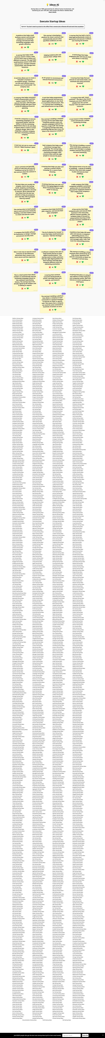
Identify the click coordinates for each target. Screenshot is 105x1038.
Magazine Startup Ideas (38, 972)
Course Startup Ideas (78, 691)
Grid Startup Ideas (16, 913)
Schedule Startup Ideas (17, 421)
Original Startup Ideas (37, 890)
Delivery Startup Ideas (57, 339)
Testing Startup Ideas (78, 512)
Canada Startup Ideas (57, 588)
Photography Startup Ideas (18, 899)
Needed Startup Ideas (37, 759)
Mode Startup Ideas (77, 832)
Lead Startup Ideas (56, 808)
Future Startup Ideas (57, 458)
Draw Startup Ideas (57, 1014)
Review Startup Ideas (17, 540)
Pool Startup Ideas (16, 684)
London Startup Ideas (78, 799)
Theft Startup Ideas (47, 1020)
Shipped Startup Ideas (78, 794)
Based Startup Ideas (77, 320)
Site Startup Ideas (36, 409)
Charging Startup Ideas (17, 568)
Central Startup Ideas (17, 658)
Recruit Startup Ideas (57, 654)
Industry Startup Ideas (17, 337)
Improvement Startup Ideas (39, 822)
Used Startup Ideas (17, 332)
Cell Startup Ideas (77, 769)
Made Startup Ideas (17, 441)
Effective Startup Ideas (37, 491)
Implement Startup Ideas (79, 925)
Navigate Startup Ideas (17, 546)
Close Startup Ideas (77, 658)
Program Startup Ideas (37, 397)
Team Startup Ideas (77, 339)
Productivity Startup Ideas (38, 486)
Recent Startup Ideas (57, 832)
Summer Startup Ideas (78, 696)
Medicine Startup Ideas (17, 789)
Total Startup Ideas (77, 857)
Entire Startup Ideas (57, 539)
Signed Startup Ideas (78, 551)
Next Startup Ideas (77, 390)
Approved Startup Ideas (38, 871)
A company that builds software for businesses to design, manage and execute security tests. (25, 234)
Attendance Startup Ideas (18, 918)
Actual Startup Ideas (17, 925)
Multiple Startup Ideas (37, 378)
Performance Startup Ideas (18, 402)
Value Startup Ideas (37, 556)
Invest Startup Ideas (37, 469)
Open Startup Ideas (37, 369)
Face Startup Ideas (56, 658)
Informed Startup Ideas (18, 689)
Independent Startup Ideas (18, 488)
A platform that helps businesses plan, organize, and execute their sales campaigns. (52, 211)
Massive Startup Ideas (78, 971)
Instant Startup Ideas (37, 630)
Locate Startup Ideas (57, 1007)
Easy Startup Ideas (77, 332)
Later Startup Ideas (77, 714)
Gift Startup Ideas (56, 570)
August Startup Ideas (78, 743)
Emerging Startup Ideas (38, 616)
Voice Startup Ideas (37, 407)
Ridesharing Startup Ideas (79, 946)
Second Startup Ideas (17, 617)
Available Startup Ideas (37, 376)
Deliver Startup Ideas (78, 456)
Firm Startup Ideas (77, 626)
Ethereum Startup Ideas (58, 721)
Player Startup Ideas (17, 1006)
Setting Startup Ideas (37, 663)
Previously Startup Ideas (18, 747)
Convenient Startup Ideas (79, 878)
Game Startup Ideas (37, 388)
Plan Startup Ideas (16, 358)
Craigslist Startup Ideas (38, 915)
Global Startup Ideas (77, 406)
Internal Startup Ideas (78, 602)
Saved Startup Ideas (57, 1000)
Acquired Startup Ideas (78, 778)
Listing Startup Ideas (17, 796)
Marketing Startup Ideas (38, 329)
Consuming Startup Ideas (58, 995)
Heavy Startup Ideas (17, 1004)
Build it (36, 33)
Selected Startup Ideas (37, 923)
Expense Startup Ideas (17, 672)
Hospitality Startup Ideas (38, 666)
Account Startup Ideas (78, 381)
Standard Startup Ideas (78, 724)
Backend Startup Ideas (78, 831)
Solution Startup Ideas (17, 362)
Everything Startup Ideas (78, 455)
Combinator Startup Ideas (38, 425)
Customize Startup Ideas (58, 623)
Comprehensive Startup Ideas (39, 768)
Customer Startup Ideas (58, 329)
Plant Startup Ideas (77, 876)
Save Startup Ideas (77, 358)
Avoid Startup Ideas (37, 519)
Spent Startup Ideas (17, 651)
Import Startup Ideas (37, 951)
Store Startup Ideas (37, 348)
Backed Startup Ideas (57, 495)
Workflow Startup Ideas (38, 750)
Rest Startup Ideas (36, 885)
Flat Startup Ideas (16, 783)
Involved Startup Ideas (57, 761)
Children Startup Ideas (37, 658)
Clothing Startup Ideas (78, 603)
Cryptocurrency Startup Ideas (80, 463)
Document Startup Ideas (78, 689)
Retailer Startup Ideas (17, 906)
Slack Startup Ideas (17, 399)
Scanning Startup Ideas (58, 796)
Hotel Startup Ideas (77, 481)
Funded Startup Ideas (37, 640)
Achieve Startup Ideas (17, 985)
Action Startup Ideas (57, 794)
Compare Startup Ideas (17, 463)
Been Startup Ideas (77, 348)
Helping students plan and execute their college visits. (52, 56)
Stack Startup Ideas (77, 749)
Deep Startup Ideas (77, 901)
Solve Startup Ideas (77, 488)
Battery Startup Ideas (57, 755)
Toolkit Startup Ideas (37, 568)
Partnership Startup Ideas (18, 745)
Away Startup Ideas (77, 651)
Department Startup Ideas (58, 708)
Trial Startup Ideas (56, 939)
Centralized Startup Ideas (38, 672)
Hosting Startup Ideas (57, 642)
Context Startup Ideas (78, 976)
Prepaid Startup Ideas (57, 976)
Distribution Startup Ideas (79, 638)
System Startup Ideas (78, 325)
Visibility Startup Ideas (37, 983)
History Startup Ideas (57, 516)
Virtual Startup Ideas (17, 343)
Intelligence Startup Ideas (79, 392)
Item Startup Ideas (16, 656)
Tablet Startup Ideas (17, 890)
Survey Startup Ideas (17, 873)
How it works (52, 12)
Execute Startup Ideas (57, 878)
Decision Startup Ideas (37, 710)
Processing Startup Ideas (38, 498)
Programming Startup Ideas (19, 637)
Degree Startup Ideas (17, 997)
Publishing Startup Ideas (18, 714)
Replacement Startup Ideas (79, 974)
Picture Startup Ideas (78, 623)
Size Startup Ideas (16, 738)
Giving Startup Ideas (17, 418)
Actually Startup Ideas (37, 670)
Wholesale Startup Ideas (78, 1004)
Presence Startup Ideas (58, 483)
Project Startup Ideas (57, 386)
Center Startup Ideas (37, 598)
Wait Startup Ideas (36, 859)
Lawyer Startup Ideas (78, 860)
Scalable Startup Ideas (57, 929)
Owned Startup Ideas (37, 824)
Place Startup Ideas (57, 351)
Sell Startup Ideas (36, 323)
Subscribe (85, 1035)
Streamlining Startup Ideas (38, 813)
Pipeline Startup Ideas (78, 707)
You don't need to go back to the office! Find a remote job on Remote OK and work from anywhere (55, 26)
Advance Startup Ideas (17, 790)
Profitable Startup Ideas (58, 498)
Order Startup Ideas (17, 350)
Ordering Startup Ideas (37, 512)
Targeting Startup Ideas (58, 542)
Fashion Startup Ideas (78, 470)
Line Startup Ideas (16, 584)
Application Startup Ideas (18, 428)
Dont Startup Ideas (16, 360)
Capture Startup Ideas (57, 691)
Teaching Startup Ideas (78, 733)
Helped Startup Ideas (17, 733)
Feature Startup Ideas (17, 553)
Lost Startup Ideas (36, 637)
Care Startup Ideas (36, 350)
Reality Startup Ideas (77, 458)
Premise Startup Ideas (37, 944)
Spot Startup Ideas (77, 752)
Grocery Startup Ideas (37, 467)
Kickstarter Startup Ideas (78, 843)
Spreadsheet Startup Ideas (58, 944)
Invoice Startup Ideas (17, 885)
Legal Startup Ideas (77, 402)
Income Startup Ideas (78, 514)
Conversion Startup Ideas (38, 904)
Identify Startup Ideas (57, 397)
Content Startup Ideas (17, 329)
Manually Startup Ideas (38, 999)
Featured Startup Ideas (17, 845)
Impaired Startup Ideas (38, 796)
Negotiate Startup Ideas (38, 783)
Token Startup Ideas (57, 941)
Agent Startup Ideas (37, 707)
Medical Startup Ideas (17, 341)
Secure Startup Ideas (77, 395)
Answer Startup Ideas (57, 647)
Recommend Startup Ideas (79, 694)
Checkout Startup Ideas (78, 979)
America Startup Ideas (37, 591)
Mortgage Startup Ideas (18, 661)
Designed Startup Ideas (58, 355)
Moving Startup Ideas (57, 561)
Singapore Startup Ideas (58, 1013)
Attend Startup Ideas (17, 1018)
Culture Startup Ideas (17, 740)
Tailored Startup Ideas (78, 761)
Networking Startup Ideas (58, 596)
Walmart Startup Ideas (17, 834)
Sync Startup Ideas (56, 825)
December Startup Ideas (38, 1006)
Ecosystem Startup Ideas (58, 714)
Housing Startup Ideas (37, 610)
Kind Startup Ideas (77, 409)
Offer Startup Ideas (77, 379)
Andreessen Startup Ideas (38, 986)
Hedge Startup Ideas (37, 1009)
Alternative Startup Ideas (18, 460)
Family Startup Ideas (57, 390)
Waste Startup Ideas (17, 500)
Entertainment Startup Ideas (79, 766)
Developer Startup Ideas (58, 575)
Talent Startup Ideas (37, 421)
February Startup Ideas (58, 890)
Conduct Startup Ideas (57, 902)
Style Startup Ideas (56, 551)
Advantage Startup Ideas (18, 607)
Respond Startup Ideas (17, 705)
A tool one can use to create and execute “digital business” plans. (25, 146)
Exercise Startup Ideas (17, 679)
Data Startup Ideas (56, 318)
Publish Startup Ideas (78, 612)
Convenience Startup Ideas (38, 862)
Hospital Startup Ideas (57, 637)
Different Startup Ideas (37, 343)
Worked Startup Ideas (17, 640)
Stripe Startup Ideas (57, 769)
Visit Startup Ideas (56, 897)
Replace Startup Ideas (17, 498)
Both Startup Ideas (56, 448)
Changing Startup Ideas (58, 857)
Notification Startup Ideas (18, 897)
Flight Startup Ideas (57, 614)
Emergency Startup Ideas (18, 691)
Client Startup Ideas (77, 537)
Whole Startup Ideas (17, 675)
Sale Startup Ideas (77, 446)
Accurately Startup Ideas (18, 948)
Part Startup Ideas (77, 518)
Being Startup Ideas (17, 393)
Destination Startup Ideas (38, 735)
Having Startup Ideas (17, 365)
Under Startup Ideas (37, 537)
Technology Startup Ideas (79, 346)
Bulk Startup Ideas (77, 656)
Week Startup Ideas (77, 628)
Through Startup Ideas (78, 327)
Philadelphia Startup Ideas (38, 747)
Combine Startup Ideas (58, 946)
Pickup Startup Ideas (57, 950)
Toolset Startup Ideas (78, 614)
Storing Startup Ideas (78, 817)
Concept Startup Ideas (17, 670)
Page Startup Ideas (17, 582)
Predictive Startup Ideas (78, 540)
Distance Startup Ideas (78, 988)
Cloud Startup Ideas (77, 344)
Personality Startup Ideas (38, 1007)
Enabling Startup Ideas (17, 563)
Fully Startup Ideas (16, 797)
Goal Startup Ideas (36, 357)
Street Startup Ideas (57, 750)
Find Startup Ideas (77, 318)
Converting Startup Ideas (79, 986)
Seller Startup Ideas (57, 948)
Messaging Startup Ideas (58, 367)
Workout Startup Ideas (57, 652)
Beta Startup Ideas (77, 393)
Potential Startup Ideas (78, 460)
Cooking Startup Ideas (37, 726)
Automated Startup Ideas (38, 416)
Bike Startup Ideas (56, 546)
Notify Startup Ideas (37, 1004)
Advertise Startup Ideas (58, 811)
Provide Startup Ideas (57, 341)
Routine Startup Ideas (78, 972)
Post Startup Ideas (16, 456)
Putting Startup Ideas (17, 862)
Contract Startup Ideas (37, 586)
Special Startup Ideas (57, 797)
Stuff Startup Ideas (36, 551)
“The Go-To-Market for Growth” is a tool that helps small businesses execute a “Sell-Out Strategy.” (52, 234)
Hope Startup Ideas (37, 934)
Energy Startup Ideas (57, 411)
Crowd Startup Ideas (37, 689)
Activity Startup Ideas (78, 526)
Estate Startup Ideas (17, 351)
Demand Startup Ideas (37, 362)
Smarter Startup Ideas (57, 824)
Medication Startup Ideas (38, 825)
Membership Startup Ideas (38, 728)
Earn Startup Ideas (16, 497)
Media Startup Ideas (77, 329)
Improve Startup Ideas (17, 357)
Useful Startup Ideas (17, 659)
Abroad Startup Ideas (78, 771)
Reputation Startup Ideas (58, 776)
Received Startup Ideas (37, 797)
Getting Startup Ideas (57, 406)
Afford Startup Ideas (37, 752)
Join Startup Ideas (16, 811)
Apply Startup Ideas (57, 526)
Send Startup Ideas (57, 350)
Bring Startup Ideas (77, 360)
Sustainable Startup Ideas (58, 679)
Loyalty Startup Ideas (57, 484)
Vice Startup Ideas (36, 1014)
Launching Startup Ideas (38, 456)
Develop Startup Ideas (17, 486)
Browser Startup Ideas (57, 518)
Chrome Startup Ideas (37, 845)
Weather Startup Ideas (17, 647)
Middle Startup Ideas (78, 665)
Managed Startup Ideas (38, 773)
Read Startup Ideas (57, 511)
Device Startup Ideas (57, 357)
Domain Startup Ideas (78, 811)
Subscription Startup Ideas (79, 372)
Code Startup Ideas (37, 400)
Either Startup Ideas (57, 850)
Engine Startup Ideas (17, 442)
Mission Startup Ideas (78, 703)
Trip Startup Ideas (36, 700)
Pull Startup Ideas (56, 736)
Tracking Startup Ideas (17, 353)
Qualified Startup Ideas (17, 993)
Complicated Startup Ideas (38, 943)
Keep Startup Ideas (57, 348)
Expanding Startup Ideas (38, 742)
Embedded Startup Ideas (78, 1000)
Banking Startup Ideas (78, 476)
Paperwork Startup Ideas (38, 694)
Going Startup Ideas (37, 465)
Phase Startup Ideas (17, 852)
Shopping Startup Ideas (78, 407)
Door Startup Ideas (57, 593)
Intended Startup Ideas (58, 895)
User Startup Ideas (16, 376)
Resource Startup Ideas (38, 743)
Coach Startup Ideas (17, 864)
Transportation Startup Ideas (19, 619)
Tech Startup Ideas (77, 367)
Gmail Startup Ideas (17, 1002)
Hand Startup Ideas (17, 677)
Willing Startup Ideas (17, 766)
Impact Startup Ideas (17, 600)
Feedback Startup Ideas (78, 400)
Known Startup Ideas (78, 677)
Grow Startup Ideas (77, 388)
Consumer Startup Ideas (78, 423)
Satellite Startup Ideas (17, 773)
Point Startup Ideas (37, 511)
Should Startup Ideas (57, 565)
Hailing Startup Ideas (78, 866)
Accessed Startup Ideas (17, 983)
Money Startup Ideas (17, 325)
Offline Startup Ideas (57, 686)
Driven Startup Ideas (77, 428)
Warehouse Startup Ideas (38, 679)
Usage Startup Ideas (37, 504)
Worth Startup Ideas (37, 589)
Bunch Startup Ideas (77, 742)
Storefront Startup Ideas (18, 829)
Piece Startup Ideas (77, 740)
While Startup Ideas (37, 385)
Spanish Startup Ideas (37, 873)
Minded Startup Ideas (37, 883)
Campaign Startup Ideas (38, 673)
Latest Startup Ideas (77, 726)
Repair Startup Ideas (77, 644)
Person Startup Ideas (57, 376)
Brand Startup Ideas (77, 442)
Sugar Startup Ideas (37, 993)
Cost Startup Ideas (56, 369)
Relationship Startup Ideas (79, 607)
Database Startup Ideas (58, 432)
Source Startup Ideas (57, 393)
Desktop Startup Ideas (37, 600)
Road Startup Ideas (37, 804)
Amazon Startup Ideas (57, 381)
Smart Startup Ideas (37, 337)
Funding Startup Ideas (17, 355)
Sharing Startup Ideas (37, 341)
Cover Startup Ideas (57, 822)
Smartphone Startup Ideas (58, 399)
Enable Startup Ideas (57, 612)
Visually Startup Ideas (37, 766)
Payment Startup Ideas (37, 358)
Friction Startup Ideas (78, 915)
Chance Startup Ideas (78, 890)
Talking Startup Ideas (37, 908)
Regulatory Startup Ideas (79, 874)
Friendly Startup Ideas (37, 547)
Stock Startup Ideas (17, 493)
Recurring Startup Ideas (38, 523)
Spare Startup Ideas (57, 663)
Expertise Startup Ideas (78, 729)
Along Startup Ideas (57, 803)
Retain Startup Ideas (57, 871)
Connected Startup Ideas (18, 455)
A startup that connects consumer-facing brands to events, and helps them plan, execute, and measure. (52, 277)
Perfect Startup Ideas (37, 794)
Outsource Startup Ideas (58, 852)
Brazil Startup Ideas (77, 635)
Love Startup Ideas (56, 726)
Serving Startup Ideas (78, 913)
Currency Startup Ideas (37, 532)
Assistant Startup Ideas (58, 346)
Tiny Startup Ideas (36, 895)
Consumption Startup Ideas (59, 670)
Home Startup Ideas (37, 325)
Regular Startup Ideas (37, 929)
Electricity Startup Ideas (38, 775)
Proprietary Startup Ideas (38, 785)
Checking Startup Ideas (38, 719)
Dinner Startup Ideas (78, 908)
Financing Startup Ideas (38, 612)
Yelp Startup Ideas (16, 782)
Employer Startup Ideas (58, 818)
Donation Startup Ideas (58, 972)
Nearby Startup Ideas (17, 549)
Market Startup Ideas (57, 336)
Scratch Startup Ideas (57, 799)
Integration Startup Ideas (38, 846)
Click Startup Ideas (36, 572)
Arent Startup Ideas (57, 712)
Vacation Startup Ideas (37, 558)
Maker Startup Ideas (77, 850)
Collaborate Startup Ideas (38, 381)
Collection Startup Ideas (58, 640)
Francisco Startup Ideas (38, 428)
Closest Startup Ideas (78, 846)
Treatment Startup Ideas (58, 649)
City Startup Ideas (16, 374)
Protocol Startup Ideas (57, 839)
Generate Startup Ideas (38, 495)
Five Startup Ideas (56, 775)
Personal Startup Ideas (78, 336)
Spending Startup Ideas (78, 420)
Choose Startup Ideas (78, 521)
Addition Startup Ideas (78, 834)
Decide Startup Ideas (37, 624)
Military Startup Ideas (37, 780)
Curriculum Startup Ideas (58, 993)
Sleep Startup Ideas (57, 509)
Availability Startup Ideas (18, 972)
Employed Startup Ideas (18, 869)
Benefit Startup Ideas (78, 1002)
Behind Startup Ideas (37, 633)
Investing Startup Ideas (58, 586)
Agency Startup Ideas (57, 591)
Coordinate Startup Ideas (38, 682)
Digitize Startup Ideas (57, 971)
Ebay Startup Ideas (36, 701)
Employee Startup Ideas (78, 364)
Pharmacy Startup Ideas (58, 988)
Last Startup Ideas (36, 553)
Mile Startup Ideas (56, 904)
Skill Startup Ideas (77, 871)
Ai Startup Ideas (76, 323)
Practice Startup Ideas (17, 750)
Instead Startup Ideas (37, 423)
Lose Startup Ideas (16, 971)
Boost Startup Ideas (17, 832)
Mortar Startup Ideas (57, 762)
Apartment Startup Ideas (58, 581)
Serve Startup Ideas (17, 588)
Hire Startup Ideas (36, 351)
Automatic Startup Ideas (58, 846)
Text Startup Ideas (36, 367)
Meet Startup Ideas (77, 542)
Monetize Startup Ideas (18, 581)
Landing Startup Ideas (17, 824)
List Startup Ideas (56, 378)
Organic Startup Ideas (57, 815)
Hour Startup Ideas (57, 633)
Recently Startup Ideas (37, 621)
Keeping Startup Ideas (17, 575)
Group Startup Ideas (37, 390)
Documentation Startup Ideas (29, 1020)
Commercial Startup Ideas (18, 673)
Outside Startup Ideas (17, 778)
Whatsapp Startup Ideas (78, 776)
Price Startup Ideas (57, 418)
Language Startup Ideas (38, 444)
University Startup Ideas (38, 687)
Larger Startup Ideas (57, 672)
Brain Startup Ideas (37, 979)
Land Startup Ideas (16, 902)
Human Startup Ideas (17, 427)
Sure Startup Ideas (56, 469)
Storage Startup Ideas (37, 490)
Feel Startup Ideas (77, 735)
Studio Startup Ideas (77, 712)
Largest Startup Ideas (17, 698)
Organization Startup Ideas (79, 698)
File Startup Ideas (16, 579)
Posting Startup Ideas (17, 923)
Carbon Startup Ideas (37, 661)
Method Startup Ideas (37, 899)
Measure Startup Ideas (17, 502)
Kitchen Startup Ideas (78, 624)
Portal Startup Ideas (77, 728)
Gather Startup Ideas (37, 969)
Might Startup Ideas (17, 605)
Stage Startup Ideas (77, 546)
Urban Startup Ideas (37, 505)
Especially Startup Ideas (18, 598)
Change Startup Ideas (57, 528)
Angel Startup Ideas (77, 873)
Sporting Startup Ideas (78, 1007)
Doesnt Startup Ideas (37, 560)
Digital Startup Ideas (57, 322)
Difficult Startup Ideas (37, 918)
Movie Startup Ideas (37, 708)
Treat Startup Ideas (77, 755)
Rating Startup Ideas (37, 1013)
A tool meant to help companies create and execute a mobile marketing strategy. (80, 120)
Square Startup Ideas (37, 820)
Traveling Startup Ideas (38, 721)
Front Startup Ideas (37, 668)
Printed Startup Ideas (37, 628)
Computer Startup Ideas (78, 421)
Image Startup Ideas (77, 738)
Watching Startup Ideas (58, 936)
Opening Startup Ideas (78, 967)
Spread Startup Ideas (57, 997)
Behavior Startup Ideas (57, 547)
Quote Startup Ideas (57, 885)
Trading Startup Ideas (57, 600)
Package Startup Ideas (17, 696)
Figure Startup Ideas (57, 504)
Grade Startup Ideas (17, 700)
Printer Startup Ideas (37, 675)
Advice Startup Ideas (57, 470)
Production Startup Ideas (38, 575)
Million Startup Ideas (77, 334)
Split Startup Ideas (16, 915)
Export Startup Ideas (77, 1013)
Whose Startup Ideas (37, 937)
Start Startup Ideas (36, 446)
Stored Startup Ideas (37, 978)
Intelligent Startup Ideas (38, 852)
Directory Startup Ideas (17, 680)
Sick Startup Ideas (16, 974)
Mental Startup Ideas (37, 596)
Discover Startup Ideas (78, 497)
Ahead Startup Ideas (17, 943)
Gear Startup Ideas (16, 962)
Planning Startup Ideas (37, 451)
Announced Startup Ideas (38, 878)
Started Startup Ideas (17, 533)
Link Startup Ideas (16, 644)
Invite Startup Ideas (17, 883)
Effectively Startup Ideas (78, 570)
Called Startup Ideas (57, 420)
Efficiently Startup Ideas (78, 502)
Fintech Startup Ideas (57, 582)
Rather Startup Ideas (77, 462)
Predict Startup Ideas (57, 416)
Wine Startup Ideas (17, 761)
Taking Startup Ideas (77, 425)
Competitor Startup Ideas (38, 717)
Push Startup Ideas (16, 855)
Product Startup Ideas (57, 323)
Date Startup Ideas (77, 511)
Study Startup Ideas (57, 740)
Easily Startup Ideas (77, 362)
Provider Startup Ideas (37, 595)
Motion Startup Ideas (37, 936)
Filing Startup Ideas (57, 974)
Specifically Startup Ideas (18, 759)
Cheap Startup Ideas (57, 677)
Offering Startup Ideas (57, 395)
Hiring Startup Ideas (37, 365)
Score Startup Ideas (57, 523)
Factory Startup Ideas (17, 986)
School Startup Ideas (77, 441)
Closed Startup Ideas (77, 705)
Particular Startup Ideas (58, 607)
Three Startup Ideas (57, 549)
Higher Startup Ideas (57, 790)
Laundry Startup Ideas (37, 792)
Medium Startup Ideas (57, 505)
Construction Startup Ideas (18, 509)
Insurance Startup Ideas (18, 334)
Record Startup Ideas (37, 500)
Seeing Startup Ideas (37, 850)
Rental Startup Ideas (17, 477)
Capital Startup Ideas (57, 455)
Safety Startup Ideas (57, 560)
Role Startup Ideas (77, 867)
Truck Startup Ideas (17, 878)
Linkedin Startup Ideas (37, 472)
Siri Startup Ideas (16, 992)
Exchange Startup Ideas (78, 483)
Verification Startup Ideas (38, 948)
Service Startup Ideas (17, 320)
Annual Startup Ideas (57, 635)
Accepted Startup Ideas (17, 836)
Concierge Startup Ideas (58, 521)
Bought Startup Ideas (57, 901)
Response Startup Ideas (38, 901)
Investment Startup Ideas (79, 430)
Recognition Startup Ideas (79, 591)
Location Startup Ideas (57, 388)
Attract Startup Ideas (57, 937)
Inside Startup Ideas (37, 818)
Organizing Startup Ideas (38, 619)
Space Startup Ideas (17, 369)
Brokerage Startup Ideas (18, 1014)
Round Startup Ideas (37, 462)
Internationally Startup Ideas (19, 776)
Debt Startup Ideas (57, 530)
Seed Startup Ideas (16, 411)
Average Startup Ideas (57, 638)
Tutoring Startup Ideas (78, 895)
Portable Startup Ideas (17, 929)
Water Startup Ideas (37, 525)
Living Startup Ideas (37, 561)
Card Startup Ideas (16, 339)
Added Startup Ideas (37, 955)
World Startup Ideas (37, 336)
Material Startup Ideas (57, 955)
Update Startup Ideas (78, 838)
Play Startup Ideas (77, 484)
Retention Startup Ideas (58, 710)
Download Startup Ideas (18, 808)
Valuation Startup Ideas (38, 981)
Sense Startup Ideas (37, 540)
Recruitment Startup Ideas (38, 778)
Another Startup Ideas (17, 444)
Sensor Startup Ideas (78, 701)
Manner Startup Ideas (37, 906)
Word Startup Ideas (77, 881)
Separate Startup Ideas (57, 860)
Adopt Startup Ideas (77, 969)
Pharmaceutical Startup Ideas (39, 957)
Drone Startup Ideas (17, 603)
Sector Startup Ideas (17, 638)
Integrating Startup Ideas (79, 682)
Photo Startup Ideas (57, 479)
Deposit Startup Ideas (37, 950)
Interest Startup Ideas (17, 547)
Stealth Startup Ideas (78, 864)
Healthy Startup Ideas (17, 624)
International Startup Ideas (79, 491)
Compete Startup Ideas (78, 556)
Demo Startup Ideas (77, 796)
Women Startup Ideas (37, 449)
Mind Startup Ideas (57, 990)
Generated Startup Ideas (18, 694)
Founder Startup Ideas (57, 437)
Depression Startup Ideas (79, 995)
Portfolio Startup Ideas (78, 472)
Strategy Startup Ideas (57, 731)
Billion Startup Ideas (17, 453)
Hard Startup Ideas (77, 610)
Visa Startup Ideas (56, 943)
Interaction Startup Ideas (79, 937)
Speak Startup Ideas (37, 876)
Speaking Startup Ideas (58, 874)
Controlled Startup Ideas (18, 703)
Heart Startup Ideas (57, 768)
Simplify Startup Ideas (57, 605)
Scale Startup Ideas (37, 413)
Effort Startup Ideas (57, 887)
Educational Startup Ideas (58, 843)
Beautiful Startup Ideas (37, 941)
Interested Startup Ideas (38, 518)
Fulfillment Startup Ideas (18, 815)
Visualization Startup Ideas (58, 698)
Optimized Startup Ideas (78, 911)
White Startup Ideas (77, 693)
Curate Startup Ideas (17, 859)
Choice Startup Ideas (77, 808)
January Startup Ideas (17, 848)
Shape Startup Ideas (37, 971)
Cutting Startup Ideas (78, 736)
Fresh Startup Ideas (77, 686)
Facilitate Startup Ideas (78, 923)
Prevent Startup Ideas (17, 591)
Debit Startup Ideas (77, 647)
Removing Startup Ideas (78, 965)
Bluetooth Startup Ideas (78, 885)
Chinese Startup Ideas (78, 663)
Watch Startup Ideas (57, 556)
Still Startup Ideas (56, 474)
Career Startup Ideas (17, 654)
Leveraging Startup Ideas (58, 957)
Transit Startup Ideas (57, 864)
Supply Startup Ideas (57, 379)
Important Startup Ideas (78, 584)
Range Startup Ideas (77, 572)
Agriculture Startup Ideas (58, 1016)
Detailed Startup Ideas (37, 1018)
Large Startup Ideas (57, 383)
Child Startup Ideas (77, 958)
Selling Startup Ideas (57, 343)
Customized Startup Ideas (38, 516)
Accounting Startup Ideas (38, 427)
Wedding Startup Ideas (78, 859)
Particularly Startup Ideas (58, 934)
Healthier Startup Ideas (58, 881)
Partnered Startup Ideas (18, 757)
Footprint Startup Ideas (58, 766)
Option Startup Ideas (57, 651)
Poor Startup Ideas (16, 892)
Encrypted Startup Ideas (78, 852)
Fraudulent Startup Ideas (79, 941)
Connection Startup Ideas (38, 1000)
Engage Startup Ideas (17, 561)
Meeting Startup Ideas (37, 631)
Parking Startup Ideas (57, 442)
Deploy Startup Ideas (78, 666)
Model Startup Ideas (37, 383)
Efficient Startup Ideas (37, 379)
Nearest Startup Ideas (17, 908)
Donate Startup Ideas (17, 708)
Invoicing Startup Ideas (17, 652)
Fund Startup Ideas (77, 530)
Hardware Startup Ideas (18, 423)
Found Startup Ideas (37, 808)
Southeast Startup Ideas (78, 845)
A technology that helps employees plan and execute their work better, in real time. (80, 57)
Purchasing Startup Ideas (38, 738)
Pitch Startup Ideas (16, 554)
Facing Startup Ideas (77, 754)
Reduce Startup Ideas (78, 414)
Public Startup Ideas (37, 420)
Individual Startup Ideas (78, 567)
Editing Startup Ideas (78, 539)
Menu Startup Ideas (17, 794)
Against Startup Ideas (78, 600)
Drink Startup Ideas (17, 822)
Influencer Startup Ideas (58, 918)
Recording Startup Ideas (58, 773)
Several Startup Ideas (17, 666)
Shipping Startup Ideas (57, 486)
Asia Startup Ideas (36, 665)
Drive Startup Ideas (57, 540)
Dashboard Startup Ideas (58, 414)
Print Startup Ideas (36, 684)
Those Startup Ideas (77, 371)
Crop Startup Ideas (36, 790)
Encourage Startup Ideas (78, 839)
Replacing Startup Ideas (78, 1011)
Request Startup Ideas (78, 582)
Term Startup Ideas (57, 532)
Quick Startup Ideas (37, 691)
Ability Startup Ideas (57, 425)
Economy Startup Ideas (17, 505)
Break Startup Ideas (37, 967)
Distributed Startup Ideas (58, 621)
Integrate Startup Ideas (38, 463)
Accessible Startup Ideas (58, 465)
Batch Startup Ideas (37, 644)
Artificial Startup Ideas (78, 418)
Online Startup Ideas (17, 322)
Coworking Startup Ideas (18, 951)
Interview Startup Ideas (18, 850)
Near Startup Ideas (77, 829)
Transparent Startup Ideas (38, 567)
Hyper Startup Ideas (77, 904)
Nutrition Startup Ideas (58, 866)
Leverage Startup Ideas (58, 841)
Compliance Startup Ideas (18, 507)
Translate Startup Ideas (38, 827)
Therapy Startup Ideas (57, 817)
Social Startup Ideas (77, 322)
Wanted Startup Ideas (57, 978)
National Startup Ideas (17, 762)
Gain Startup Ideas (56, 764)
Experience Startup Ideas (58, 360)
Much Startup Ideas (17, 404)
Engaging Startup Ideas (78, 804)
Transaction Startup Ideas (58, 659)
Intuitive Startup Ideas (37, 755)
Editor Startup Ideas (37, 811)
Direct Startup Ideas (57, 572)
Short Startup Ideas (77, 504)
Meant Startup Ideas (77, 353)
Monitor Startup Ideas (57, 385)
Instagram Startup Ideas (58, 439)
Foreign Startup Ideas (57, 810)
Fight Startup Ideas (77, 962)
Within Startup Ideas (37, 470)
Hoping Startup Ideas (57, 780)
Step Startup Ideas (56, 696)
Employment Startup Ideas (79, 981)
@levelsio (56, 6)
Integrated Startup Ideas (78, 560)
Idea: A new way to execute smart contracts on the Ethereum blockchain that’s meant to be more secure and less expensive (25, 254)
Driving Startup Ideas (17, 470)
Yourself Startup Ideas (17, 934)
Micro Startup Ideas (37, 448)
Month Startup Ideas (57, 400)
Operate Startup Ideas (57, 813)
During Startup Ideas (17, 686)
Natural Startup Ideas (78, 589)
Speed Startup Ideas (37, 626)
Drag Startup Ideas (36, 736)
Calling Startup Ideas (37, 843)
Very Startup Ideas (16, 602)
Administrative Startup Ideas (79, 964)
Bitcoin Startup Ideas (17, 544)
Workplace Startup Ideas (58, 602)
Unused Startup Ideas (17, 610)
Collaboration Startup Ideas (59, 490)
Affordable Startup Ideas (18, 462)
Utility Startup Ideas (77, 687)
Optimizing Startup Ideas (38, 894)
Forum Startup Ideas (17, 937)
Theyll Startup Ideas (37, 715)
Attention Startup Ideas (18, 881)
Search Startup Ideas (57, 362)
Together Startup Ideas (78, 383)
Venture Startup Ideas (57, 537)
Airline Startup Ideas (37, 745)
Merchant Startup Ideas (18, 950)
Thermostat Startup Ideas (58, 787)
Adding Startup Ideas (57, 804)
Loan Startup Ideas (57, 402)
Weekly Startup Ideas (57, 757)
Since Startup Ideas (17, 491)
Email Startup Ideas (77, 343)
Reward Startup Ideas (57, 1009)
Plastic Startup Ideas (77, 824)
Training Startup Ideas (78, 437)
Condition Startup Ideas (78, 780)
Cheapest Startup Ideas (18, 663)
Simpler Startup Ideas (57, 1004)
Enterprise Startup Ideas (78, 404)
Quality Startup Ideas (17, 416)
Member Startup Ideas (17, 916)
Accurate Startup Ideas (78, 595)
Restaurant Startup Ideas (18, 407)
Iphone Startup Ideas (78, 586)
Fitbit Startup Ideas (57, 922)
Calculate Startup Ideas (38, 897)
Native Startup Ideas (17, 621)
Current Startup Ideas (37, 497)
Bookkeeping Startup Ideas (38, 874)
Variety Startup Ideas (17, 430)
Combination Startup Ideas (18, 537)
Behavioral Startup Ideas (58, 915)
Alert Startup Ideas (16, 810)
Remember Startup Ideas (38, 867)
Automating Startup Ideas (79, 561)
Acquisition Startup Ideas (18, 764)
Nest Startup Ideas (77, 978)
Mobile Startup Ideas (17, 323)
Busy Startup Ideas (77, 806)
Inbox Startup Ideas (37, 693)
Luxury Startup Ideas (78, 953)
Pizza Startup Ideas (37, 839)
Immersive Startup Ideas (38, 866)
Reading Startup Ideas (17, 853)
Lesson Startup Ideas (37, 946)
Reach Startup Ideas (57, 497)
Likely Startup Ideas (17, 614)
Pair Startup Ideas (77, 797)
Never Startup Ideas (57, 916)
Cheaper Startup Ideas (78, 477)
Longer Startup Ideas (17, 804)
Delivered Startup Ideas (78, 516)
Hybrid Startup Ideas (17, 742)
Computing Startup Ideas (79, 950)
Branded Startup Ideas (78, 554)
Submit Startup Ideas (17, 1009)
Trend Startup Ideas (37, 1016)
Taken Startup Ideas (57, 829)
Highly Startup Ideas (37, 930)
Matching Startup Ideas (58, 577)
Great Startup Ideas (77, 670)
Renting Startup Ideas (17, 635)
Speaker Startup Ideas (37, 848)
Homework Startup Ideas (38, 922)
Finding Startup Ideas (17, 406)
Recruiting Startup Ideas (78, 479)
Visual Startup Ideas (17, 439)
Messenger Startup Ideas (18, 736)
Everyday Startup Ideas (37, 769)
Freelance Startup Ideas (38, 402)
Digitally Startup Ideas (57, 880)
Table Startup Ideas (57, 724)
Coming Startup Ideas (78, 645)
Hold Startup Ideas (56, 899)
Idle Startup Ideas (56, 983)
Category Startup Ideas (58, 831)
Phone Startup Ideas (37, 332)
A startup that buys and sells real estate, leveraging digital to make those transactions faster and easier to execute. (53, 187)
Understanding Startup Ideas (19, 693)
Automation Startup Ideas (38, 474)
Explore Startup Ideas (17, 839)
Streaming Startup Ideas (38, 539)
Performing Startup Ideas (18, 817)
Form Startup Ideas (17, 526)
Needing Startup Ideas (57, 722)
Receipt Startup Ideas (37, 990)
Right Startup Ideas (37, 344)
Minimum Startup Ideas (38, 855)
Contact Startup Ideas (37, 645)
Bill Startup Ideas (36, 577)
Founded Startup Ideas (78, 399)
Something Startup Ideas (58, 645)
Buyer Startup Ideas (37, 799)
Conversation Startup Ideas (39, 810)
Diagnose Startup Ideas (18, 969)
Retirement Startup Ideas (58, 535)
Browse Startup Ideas (17, 838)
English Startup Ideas (17, 682)
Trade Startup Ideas (77, 535)
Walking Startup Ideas (17, 792)
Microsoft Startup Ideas (18, 712)
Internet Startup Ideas (57, 371)
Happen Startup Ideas (37, 927)
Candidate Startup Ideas (38, 911)
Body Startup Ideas (17, 731)
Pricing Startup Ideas (37, 603)
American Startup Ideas (78, 679)
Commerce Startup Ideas (58, 364)
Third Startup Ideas (37, 521)
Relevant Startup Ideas (37, 584)
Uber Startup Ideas (16, 390)
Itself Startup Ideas (17, 577)
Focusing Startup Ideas (57, 563)
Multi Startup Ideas (17, 726)
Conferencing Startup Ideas (39, 787)
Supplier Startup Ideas (78, 1016)
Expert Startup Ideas (37, 1011)
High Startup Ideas (16, 383)
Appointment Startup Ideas (18, 775)
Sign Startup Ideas (16, 551)
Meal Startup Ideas (77, 544)
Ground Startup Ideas (57, 747)
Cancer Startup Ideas (37, 836)
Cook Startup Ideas (17, 722)
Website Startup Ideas (78, 350)
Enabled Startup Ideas (78, 673)
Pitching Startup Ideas (57, 693)
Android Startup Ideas (57, 467)
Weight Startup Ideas (57, 738)
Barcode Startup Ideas (17, 953)
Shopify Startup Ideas (17, 755)
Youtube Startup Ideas (17, 565)
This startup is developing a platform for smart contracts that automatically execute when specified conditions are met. (52, 38)
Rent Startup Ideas (56, 392)
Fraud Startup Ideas (57, 491)
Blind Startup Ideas (77, 768)
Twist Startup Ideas (77, 906)
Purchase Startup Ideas (17, 425)
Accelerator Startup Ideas (38, 829)
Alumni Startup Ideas (17, 1013)
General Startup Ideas (78, 790)
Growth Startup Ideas (78, 579)
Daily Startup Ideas (36, 439)
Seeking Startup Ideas (37, 771)
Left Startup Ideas (77, 899)
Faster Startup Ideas (37, 406)
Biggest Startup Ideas (17, 806)
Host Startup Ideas (56, 579)
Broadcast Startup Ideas (38, 992)
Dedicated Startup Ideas (78, 960)
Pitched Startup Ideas (17, 841)
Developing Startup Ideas (18, 381)
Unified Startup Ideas (17, 818)
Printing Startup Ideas (78, 549)
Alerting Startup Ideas (17, 978)
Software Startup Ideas (57, 320)
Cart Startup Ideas (77, 936)
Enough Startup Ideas (17, 894)
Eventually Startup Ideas (78, 773)
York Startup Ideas (16, 435)
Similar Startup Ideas (17, 395)
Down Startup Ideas (17, 434)
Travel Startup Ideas (57, 344)
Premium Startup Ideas (78, 661)
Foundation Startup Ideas (58, 932)
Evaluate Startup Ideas (17, 799)
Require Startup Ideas (57, 742)
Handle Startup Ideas (17, 484)
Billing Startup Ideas (57, 619)
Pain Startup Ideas (77, 609)
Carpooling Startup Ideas (79, 930)
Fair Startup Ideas (56, 908)
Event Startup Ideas (57, 427)
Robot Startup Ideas (57, 668)
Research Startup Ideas (58, 453)
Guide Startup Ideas (57, 661)
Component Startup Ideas (38, 976)
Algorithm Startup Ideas (78, 525)
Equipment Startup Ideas (58, 502)
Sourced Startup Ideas (78, 825)
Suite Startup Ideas (77, 451)
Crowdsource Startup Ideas (58, 771)
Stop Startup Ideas (36, 483)
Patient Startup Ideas (57, 435)
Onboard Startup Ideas (37, 939)
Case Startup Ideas (36, 623)
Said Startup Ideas (36, 757)
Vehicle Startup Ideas (78, 649)
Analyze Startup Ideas (17, 437)
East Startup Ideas (16, 887)
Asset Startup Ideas (57, 743)
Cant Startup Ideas (16, 558)
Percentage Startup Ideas (58, 749)
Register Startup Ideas (57, 909)
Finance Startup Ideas (57, 430)
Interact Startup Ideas (17, 495)
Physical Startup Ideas (17, 379)
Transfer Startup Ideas (57, 589)
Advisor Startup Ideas (57, 680)
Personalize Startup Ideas (18, 930)
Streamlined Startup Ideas (18, 976)
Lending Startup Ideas (17, 474)
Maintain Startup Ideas (17, 616)
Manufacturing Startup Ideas (19, 593)
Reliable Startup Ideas (37, 754)
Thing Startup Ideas (57, 701)
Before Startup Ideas (17, 449)
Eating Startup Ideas (37, 776)
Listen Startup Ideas (37, 806)
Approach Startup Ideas (38, 528)
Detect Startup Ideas (17, 528)
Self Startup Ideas (77, 397)
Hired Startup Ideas (17, 920)
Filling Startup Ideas (77, 897)
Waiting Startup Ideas (57, 1011)
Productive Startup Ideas (58, 666)
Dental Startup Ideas (17, 813)
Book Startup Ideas (77, 337)
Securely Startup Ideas (37, 642)
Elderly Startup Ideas (37, 554)
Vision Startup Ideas (77, 575)
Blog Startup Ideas (77, 654)
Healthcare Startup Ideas (18, 367)
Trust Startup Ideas (17, 895)
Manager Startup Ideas (37, 654)
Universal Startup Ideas (58, 869)
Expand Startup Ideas (57, 404)
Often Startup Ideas (57, 476)
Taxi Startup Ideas (16, 843)
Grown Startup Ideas (37, 749)
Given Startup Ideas (17, 596)
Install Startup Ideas (17, 866)
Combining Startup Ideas (79, 680)
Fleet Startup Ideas (57, 789)
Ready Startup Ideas (17, 665)
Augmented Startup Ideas (18, 932)
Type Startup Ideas (56, 444)
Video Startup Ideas (37, 327)
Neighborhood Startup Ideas (19, 630)
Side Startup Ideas (16, 572)
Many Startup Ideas (37, 455)
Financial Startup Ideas (17, 336)
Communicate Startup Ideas (59, 372)
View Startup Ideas (36, 509)
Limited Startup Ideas (78, 775)
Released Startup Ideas (17, 901)
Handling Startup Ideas (58, 778)
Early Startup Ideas (57, 446)
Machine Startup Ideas (57, 337)
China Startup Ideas (77, 547)
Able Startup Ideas (56, 421)
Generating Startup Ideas (79, 782)
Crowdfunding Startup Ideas (59, 500)
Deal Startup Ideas (36, 493)
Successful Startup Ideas (18, 724)
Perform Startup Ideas (37, 680)
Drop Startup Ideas (37, 602)
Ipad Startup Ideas (77, 932)
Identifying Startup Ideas (78, 785)
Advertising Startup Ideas (38, 460)
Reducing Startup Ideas (58, 595)
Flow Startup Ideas (77, 616)
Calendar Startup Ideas (78, 495)
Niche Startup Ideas (17, 874)
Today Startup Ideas (17, 768)
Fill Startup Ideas (56, 626)
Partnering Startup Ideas (38, 764)
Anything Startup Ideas (78, 684)
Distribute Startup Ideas (78, 598)
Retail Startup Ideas (77, 413)
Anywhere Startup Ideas (58, 519)
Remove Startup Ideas (17, 880)
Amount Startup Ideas (57, 493)
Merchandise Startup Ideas (38, 724)
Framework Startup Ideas (18, 831)
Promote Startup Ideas (37, 565)
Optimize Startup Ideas (17, 446)
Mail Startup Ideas (56, 892)
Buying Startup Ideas (17, 371)
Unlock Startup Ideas (78, 822)
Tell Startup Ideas (36, 614)
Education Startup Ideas (78, 465)
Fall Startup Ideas (67, 1020)
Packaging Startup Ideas (18, 958)
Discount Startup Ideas (17, 752)
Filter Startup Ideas (37, 841)
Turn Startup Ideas (16, 481)
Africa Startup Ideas (77, 810)
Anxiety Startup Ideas (37, 857)
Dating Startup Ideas (17, 530)
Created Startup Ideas (37, 544)
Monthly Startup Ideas (78, 376)
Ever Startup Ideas (36, 729)
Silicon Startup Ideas (57, 834)
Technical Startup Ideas (38, 656)
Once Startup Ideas (77, 633)
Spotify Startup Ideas (17, 719)
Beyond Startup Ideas (78, 927)
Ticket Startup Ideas (17, 803)
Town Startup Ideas (17, 995)
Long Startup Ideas (77, 523)
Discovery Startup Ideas (58, 700)
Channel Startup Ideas (78, 722)
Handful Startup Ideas (37, 892)
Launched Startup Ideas (78, 411)
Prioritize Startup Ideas (37, 803)
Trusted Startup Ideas (57, 965)
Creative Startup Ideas (17, 512)
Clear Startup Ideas (57, 913)
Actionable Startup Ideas (58, 801)
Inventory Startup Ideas (58, 353)
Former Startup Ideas (57, 462)
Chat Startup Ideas (16, 372)
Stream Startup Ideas (78, 659)
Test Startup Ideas (36, 430)
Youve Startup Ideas (37, 677)
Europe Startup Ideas (37, 607)
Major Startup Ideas (77, 533)
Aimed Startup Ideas (77, 453)
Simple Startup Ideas (17, 385)
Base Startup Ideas (56, 574)
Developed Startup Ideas (38, 593)
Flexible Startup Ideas (57, 656)
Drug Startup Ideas (77, 719)
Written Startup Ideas (17, 876)
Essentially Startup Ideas (58, 715)
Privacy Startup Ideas (57, 759)
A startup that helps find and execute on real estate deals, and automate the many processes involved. (80, 80)
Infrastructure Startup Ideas (19, 483)
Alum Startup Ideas (77, 853)
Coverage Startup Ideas (38, 714)
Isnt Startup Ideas (16, 1011)
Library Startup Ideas (78, 486)
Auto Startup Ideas (16, 525)
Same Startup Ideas (57, 358)
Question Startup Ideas (17, 988)
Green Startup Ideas (37, 974)
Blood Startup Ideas (57, 603)
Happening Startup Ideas (18, 728)
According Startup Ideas (18, 749)
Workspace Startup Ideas (58, 981)
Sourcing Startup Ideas (57, 927)
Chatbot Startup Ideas (37, 395)
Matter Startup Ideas (37, 913)
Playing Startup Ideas (17, 904)
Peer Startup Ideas (36, 404)
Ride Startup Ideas (77, 432)
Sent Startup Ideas (36, 815)
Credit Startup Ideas (57, 327)
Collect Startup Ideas (37, 477)
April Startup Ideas (56, 888)
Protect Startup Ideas (57, 689)
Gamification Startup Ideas (18, 941)
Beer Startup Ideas (36, 909)
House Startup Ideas (37, 414)
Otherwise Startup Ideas (78, 880)
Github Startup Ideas (57, 967)
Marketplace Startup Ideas (79, 330)
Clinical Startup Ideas (37, 832)
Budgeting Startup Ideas (78, 787)
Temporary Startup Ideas (78, 909)
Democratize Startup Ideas (79, 1018)
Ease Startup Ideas (16, 846)
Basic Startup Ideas (37, 703)
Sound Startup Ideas (37, 995)
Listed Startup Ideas (77, 990)
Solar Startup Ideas (37, 549)
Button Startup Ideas (57, 717)
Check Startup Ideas (37, 458)
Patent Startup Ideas (57, 867)
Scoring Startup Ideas (37, 964)
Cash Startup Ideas (77, 416)
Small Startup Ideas (37, 322)
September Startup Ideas (38, 920)
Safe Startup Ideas (16, 570)
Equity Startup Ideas (57, 728)
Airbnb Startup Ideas (17, 479)
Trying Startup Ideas (17, 400)
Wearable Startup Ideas (18, 504)
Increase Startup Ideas (37, 484)
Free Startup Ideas (36, 339)
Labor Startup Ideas (77, 596)
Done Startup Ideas (77, 467)
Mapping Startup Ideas (57, 986)
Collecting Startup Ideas (78, 783)
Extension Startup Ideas (58, 705)
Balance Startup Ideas (37, 860)
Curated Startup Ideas (57, 644)
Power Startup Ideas (37, 432)
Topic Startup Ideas (17, 909)
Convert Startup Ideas (37, 617)
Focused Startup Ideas (78, 341)
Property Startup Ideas (57, 481)
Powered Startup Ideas (37, 353)
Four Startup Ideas (36, 761)
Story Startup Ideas (17, 735)
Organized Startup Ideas (18, 645)
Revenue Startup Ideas (17, 378)
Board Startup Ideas (57, 609)
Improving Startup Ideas (58, 703)
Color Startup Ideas (17, 721)
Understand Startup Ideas (79, 357)
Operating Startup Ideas (38, 635)
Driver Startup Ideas (57, 665)
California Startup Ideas (58, 752)
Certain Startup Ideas (78, 565)
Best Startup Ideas (36, 330)
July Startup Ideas (77, 721)
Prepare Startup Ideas (78, 888)
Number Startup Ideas (37, 392)
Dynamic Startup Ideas (57, 873)
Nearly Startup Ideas (37, 902)
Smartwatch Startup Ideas (58, 979)
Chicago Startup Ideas (78, 957)
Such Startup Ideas (57, 413)
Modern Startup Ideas (78, 700)
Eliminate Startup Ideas (38, 712)
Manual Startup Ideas (78, 894)
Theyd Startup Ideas (57, 964)
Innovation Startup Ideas (18, 927)
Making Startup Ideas (17, 344)
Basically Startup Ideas (78, 918)
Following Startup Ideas (78, 617)
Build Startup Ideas (37, 320)
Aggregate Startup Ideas (38, 789)
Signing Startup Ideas (78, 1014)
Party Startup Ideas (37, 507)
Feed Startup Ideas (56, 719)
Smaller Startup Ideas (57, 694)
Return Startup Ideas (57, 707)
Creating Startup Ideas (37, 346)
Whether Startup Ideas (78, 519)
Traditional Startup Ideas (58, 407)
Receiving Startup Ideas (18, 990)
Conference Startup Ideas (38, 605)
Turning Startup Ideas (37, 696)
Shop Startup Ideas (57, 423)
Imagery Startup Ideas (57, 958)
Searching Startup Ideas (78, 944)
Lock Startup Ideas (77, 745)
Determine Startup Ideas (18, 514)
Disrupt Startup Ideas (78, 652)
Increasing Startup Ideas (78, 916)
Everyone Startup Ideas (78, 588)
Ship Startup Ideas (36, 647)
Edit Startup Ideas (56, 568)
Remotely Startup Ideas (18, 519)
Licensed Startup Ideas (78, 993)
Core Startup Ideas (77, 836)
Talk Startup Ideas (77, 640)
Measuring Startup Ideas (78, 922)
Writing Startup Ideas (78, 621)
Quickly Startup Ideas (37, 386)
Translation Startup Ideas (18, 743)
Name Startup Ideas (57, 616)
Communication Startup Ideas (80, 498)
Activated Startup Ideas (38, 880)
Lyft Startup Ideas (56, 630)
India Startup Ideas (37, 393)
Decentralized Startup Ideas (79, 449)
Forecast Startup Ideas (57, 1018)
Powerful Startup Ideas (78, 848)
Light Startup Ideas (77, 789)
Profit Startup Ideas (37, 609)
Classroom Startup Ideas (78, 869)
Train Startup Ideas (17, 609)
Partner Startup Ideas (57, 584)
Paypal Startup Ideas (17, 687)
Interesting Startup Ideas (38, 733)
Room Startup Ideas (37, 479)
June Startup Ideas (36, 731)
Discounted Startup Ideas (79, 920)
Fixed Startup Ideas (57, 925)
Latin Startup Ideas (16, 628)
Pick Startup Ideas (36, 546)
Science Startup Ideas (57, 456)
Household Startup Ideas (38, 686)
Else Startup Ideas (36, 864)
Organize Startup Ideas (38, 374)
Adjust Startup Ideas (17, 825)
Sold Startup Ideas (36, 526)
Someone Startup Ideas (18, 472)
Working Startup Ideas (17, 327)
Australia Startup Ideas (17, 857)
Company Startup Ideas (38, 318)
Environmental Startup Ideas (79, 929)
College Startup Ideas (57, 451)
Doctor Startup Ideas (17, 467)
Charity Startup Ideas (78, 862)
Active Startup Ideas (57, 675)
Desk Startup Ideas (36, 831)
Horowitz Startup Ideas (37, 958)
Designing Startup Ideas (38, 869)
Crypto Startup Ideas (57, 682)
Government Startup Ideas (38, 453)
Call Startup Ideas (36, 435)
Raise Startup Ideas (77, 439)
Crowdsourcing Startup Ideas (79, 943)
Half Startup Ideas (77, 939)
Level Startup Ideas (77, 509)
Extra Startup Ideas (37, 659)
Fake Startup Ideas (16, 911)
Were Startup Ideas (17, 490)
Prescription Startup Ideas (79, 855)
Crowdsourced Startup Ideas (19, 642)
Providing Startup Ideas (78, 369)
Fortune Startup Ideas (78, 892)
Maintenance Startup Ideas (18, 567)
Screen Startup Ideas (17, 586)
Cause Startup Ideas (17, 957)
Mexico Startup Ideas (17, 769)
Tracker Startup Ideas (57, 735)
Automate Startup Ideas (38, 360)
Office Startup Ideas (17, 413)
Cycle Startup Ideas (17, 754)
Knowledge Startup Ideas (58, 598)
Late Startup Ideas (56, 859)
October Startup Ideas (57, 923)
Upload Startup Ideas (78, 493)
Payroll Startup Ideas (77, 427)
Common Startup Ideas (78, 630)
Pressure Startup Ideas (57, 827)
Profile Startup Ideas (77, 581)
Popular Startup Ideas (37, 514)
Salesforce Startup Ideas (58, 783)
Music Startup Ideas (37, 364)
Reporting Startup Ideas (58, 617)
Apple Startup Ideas (37, 563)
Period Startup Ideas (57, 962)
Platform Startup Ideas (17, 318)
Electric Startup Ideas (17, 542)
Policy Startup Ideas (57, 785)
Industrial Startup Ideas (58, 845)
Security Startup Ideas (17, 388)
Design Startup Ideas (57, 365)
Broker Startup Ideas (37, 762)
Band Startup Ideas (77, 715)
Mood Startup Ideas (57, 1002)
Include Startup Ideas (17, 532)
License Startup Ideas (17, 785)
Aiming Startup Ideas (17, 469)
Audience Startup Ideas (38, 652)
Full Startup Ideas (36, 441)
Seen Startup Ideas (16, 710)
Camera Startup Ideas (57, 463)
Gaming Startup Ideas (78, 792)
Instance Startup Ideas (78, 815)
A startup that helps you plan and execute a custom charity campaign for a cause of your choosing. (53, 169)
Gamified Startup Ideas (37, 965)
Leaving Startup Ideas (57, 820)
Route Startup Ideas (17, 922)
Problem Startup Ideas (17, 458)
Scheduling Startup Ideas (58, 434)
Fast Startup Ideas (36, 581)
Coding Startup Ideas (57, 631)
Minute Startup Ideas (78, 803)
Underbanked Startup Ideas (19, 999)
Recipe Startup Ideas (37, 801)
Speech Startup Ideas (57, 836)
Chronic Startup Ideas (37, 722)
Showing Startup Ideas (57, 876)
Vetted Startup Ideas (57, 953)
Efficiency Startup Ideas (78, 577)
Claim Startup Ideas (57, 733)
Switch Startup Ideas (57, 969)
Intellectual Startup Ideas (18, 979)
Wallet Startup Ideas (77, 528)
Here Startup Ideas (77, 1006)
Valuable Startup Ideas (57, 911)
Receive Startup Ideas (57, 428)
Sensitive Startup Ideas (78, 997)
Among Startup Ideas (78, 750)
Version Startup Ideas (17, 414)
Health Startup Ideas (57, 325)
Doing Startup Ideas (17, 432)
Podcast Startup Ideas (17, 715)
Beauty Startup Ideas (17, 701)
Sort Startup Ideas (16, 626)
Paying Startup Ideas (57, 441)
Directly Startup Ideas (78, 385)
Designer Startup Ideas (58, 806)
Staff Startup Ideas (16, 612)
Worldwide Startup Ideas (18, 944)
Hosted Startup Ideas (57, 853)
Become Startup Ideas (57, 514)
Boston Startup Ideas (78, 883)
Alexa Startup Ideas (37, 698)
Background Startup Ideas (18, 707)
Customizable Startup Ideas (19, 595)
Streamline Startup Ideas (18, 465)
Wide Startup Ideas (17, 649)
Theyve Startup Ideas (78, 386)
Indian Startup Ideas (57, 558)
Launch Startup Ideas (37, 399)
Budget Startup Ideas (37, 570)
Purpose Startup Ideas (57, 883)
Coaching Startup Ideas (78, 731)
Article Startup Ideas (17, 1007)
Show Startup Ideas (57, 507)
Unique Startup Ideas (78, 574)
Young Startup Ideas (17, 589)
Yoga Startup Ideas (57, 920)
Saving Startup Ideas (37, 530)
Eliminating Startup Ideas (79, 887)
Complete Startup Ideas (18, 521)
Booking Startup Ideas (37, 442)
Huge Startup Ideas (57, 862)
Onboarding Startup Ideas (79, 532)
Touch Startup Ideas (37, 582)
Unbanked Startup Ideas (58, 754)
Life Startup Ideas (36, 411)
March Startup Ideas (77, 801)
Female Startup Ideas (17, 939)
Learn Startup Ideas (77, 351)
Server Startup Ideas (37, 853)
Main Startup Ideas (17, 967)
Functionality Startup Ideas (18, 787)
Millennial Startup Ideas (58, 999)
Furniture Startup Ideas (38, 476)
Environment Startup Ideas (18, 574)
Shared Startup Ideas (37, 437)
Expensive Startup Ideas (58, 553)
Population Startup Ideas (18, 1000)
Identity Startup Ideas (37, 651)
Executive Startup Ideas (58, 1006)
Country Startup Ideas (57, 544)
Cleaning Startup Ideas (17, 476)
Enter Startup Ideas (77, 764)
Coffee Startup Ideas (77, 474)
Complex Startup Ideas (57, 624)
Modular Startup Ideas (78, 631)
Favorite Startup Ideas (17, 451)
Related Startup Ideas (78, 563)
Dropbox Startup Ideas (17, 771)
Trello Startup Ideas (17, 946)
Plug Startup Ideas (77, 951)
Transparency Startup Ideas (59, 673)
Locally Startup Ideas (17, 965)
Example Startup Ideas (17, 633)
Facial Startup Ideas (77, 672)
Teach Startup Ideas (17, 560)
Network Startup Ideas (17, 330)
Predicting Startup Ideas (58, 894)
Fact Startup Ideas (56, 992)
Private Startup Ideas (17, 386)
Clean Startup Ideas (17, 631)
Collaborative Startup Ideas (38, 579)
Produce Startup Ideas (57, 477)
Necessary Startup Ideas (18, 960)
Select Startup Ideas (37, 782)
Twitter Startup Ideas (57, 472)
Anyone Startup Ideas (78, 434)
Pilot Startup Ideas (16, 623)
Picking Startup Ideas (17, 964)
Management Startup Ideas (59, 332)
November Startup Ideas (78, 1009)
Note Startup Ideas (77, 813)
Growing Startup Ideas (78, 444)
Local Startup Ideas (57, 334)
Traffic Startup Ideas (17, 535)
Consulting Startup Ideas (18, 860)
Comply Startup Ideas (57, 985)
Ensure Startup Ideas (78, 642)
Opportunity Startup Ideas (58, 960)
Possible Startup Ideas (78, 469)
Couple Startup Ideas (78, 948)
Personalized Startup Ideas (79, 374)
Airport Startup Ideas (37, 997)
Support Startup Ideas (17, 392)
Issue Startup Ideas (77, 934)
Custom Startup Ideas (37, 355)
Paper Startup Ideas (17, 556)
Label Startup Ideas (77, 717)
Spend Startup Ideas (77, 435)
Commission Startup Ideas (38, 740)
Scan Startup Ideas (77, 553)
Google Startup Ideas (57, 374)
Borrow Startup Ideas (17, 780)
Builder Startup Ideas (17, 955)
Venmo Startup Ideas (37, 932)
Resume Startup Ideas (37, 705)
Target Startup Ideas (77, 507)
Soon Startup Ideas (37, 887)
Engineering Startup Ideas (79, 668)
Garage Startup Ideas (78, 985)
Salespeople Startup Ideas (79, 605)
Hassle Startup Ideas (37, 574)
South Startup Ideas (57, 951)
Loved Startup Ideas (17, 888)
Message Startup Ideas (37, 502)
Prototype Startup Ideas (78, 708)
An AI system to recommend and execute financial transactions (52, 79)
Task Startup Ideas (36, 588)
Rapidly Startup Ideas (17, 981)
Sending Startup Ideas (37, 535)
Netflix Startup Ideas (57, 610)
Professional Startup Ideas (38, 434)
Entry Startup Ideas (17, 827)
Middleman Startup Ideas (58, 729)
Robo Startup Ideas (77, 983)
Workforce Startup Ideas (78, 637)
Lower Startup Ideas (77, 505)
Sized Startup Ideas (17, 539)
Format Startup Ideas (78, 757)
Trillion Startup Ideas (17, 820)
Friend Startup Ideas (57, 792)
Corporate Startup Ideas (78, 558)
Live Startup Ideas (77, 365)
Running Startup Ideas (57, 488)
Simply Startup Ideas (77, 992)
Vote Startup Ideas (36, 838)
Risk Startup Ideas (77, 448)
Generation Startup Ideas (18, 523)
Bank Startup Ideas (17, 364)
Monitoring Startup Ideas (58, 512)
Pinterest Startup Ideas (17, 1016)
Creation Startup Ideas (57, 533)
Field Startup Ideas (56, 687)
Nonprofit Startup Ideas (38, 1002)
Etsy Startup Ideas (56, 838)
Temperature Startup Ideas (79, 747)
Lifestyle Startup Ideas (17, 668)
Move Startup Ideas (37, 481)
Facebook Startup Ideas (78, 355)
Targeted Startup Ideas (37, 638)
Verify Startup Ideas (77, 818)
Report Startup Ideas (37, 533)
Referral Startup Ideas (57, 930)
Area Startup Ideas (16, 409)
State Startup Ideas (17, 717)
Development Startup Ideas (19, 397)
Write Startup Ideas (17, 516)
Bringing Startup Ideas (57, 567)
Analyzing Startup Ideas (78, 619)
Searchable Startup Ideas (79, 827)
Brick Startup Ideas (77, 762)
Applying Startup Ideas (57, 855)
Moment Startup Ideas (17, 867)
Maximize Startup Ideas (18, 936)
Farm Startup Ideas (57, 745)
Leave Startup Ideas (57, 628)
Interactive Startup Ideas (58, 460)
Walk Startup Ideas (36, 988)
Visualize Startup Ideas (37, 542)
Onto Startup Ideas (77, 955)
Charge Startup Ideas (78, 490)
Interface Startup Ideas (37, 418)
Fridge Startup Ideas (37, 916)
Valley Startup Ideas (77, 820)
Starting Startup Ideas (78, 568)
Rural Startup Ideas (77, 710)
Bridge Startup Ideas (57, 906)
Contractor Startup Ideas (18, 871)
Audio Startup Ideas (17, 511)
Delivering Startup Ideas (58, 554)
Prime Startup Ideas (37, 888)
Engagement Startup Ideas (18, 518)
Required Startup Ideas (37, 953)
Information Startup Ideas (18, 346)
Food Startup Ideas (57, 330)
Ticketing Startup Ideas (17, 801)
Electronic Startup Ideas (58, 782)
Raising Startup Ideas (37, 985)
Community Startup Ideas (18, 348)
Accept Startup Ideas (57, 525)
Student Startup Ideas (17, 448)
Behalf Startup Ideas (37, 834)
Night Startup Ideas (57, 848)
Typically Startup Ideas (78, 902)
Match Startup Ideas (77, 500)
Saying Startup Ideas (37, 881)
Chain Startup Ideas (17, 420)
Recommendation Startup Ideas (20, 729)
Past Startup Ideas (36, 488)
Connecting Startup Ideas (79, 378)
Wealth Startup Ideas (37, 962)
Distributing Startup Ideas (38, 925)
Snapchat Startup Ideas (78, 999)
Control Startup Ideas (57, 409)
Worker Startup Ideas (37, 960)
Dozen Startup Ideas (77, 759)
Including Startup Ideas (38, 334)
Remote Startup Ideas (37, 371)
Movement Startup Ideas (78, 841)
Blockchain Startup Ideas (38, 372)
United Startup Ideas (77, 593)
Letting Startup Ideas (57, 449)
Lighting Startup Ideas (37, 817)
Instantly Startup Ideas (37, 649)
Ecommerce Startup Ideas (58, 684)
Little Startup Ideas (77, 675)
